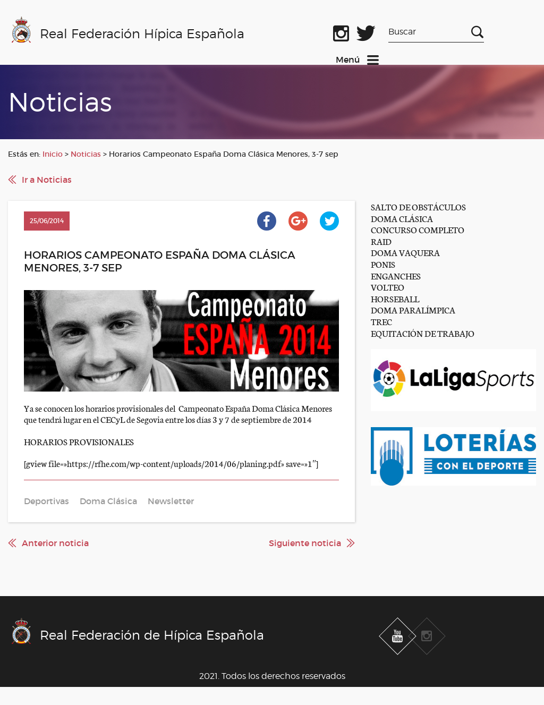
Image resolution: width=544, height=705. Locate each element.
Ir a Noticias (47, 179)
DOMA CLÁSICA (402, 218)
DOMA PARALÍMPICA (413, 309)
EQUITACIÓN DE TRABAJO (422, 333)
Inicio (52, 154)
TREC (381, 321)
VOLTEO (387, 287)
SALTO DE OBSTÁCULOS (418, 206)
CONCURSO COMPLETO (417, 229)
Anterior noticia (55, 543)
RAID (381, 241)
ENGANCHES (396, 275)
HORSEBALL (395, 298)
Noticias (86, 154)
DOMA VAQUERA (405, 252)
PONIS (383, 264)
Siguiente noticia (305, 543)
